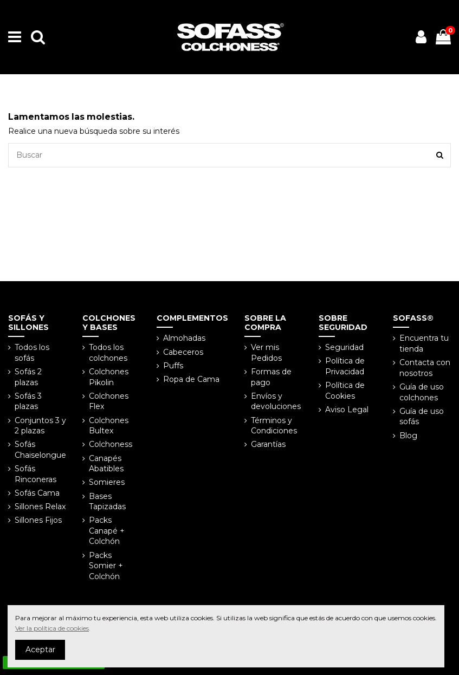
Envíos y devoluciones (276, 401)
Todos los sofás (32, 352)
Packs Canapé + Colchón (107, 530)
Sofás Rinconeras (35, 474)
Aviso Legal (347, 409)
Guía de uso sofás (421, 416)
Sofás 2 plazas (28, 377)
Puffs (173, 366)
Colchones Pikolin (108, 377)
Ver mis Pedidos (266, 352)
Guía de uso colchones (421, 392)
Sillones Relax (40, 506)
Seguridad (344, 347)
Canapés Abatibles (106, 463)
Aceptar (40, 649)
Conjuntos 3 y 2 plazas (40, 426)
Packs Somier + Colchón (106, 565)
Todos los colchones (108, 352)
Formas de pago (271, 377)
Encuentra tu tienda (424, 343)
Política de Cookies (345, 390)
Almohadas (184, 338)
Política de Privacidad (345, 366)
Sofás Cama (37, 493)
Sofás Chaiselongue (40, 449)
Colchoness (110, 444)
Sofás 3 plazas (28, 401)
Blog (408, 435)
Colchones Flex (108, 401)
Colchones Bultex (108, 426)
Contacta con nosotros (424, 368)
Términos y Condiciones (274, 426)
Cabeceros (183, 352)
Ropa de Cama (191, 379)
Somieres (107, 482)
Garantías (268, 444)
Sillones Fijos (38, 520)
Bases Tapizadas (107, 501)
